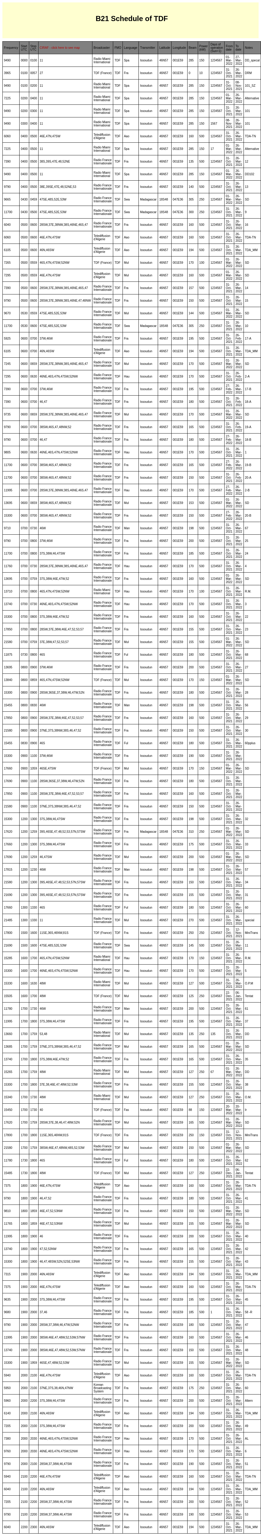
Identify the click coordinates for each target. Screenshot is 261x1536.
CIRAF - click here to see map (60, 47)
